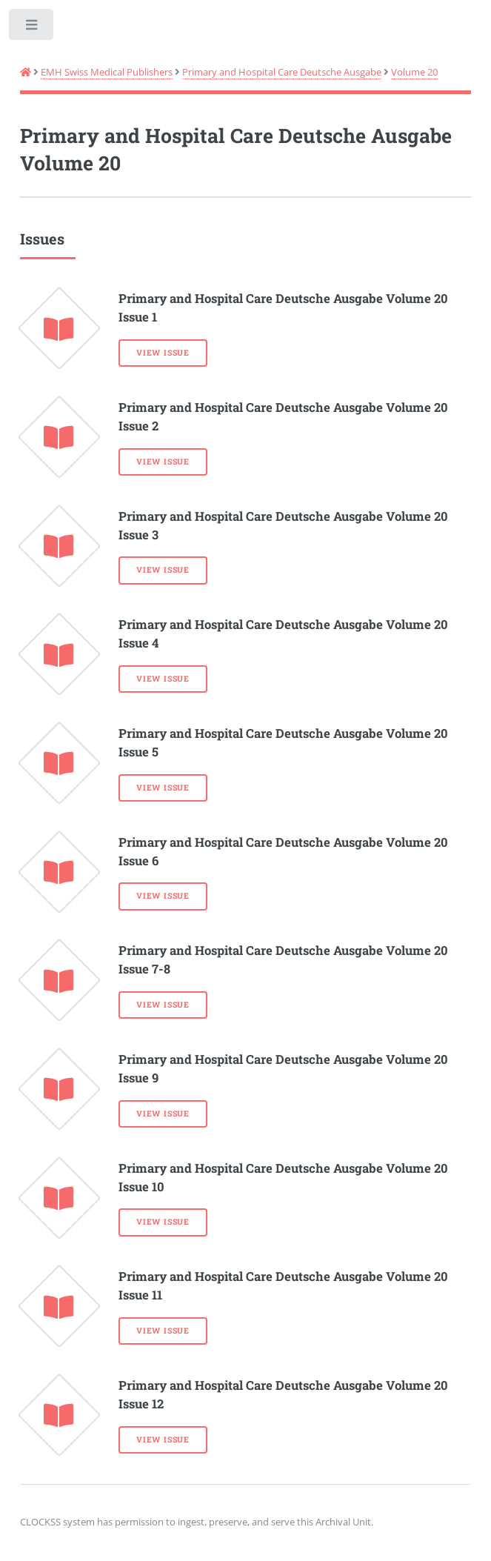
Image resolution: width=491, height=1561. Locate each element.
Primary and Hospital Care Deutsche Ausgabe (281, 72)
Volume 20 (414, 72)
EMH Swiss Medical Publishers (107, 72)
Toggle (32, 28)
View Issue (163, 352)
